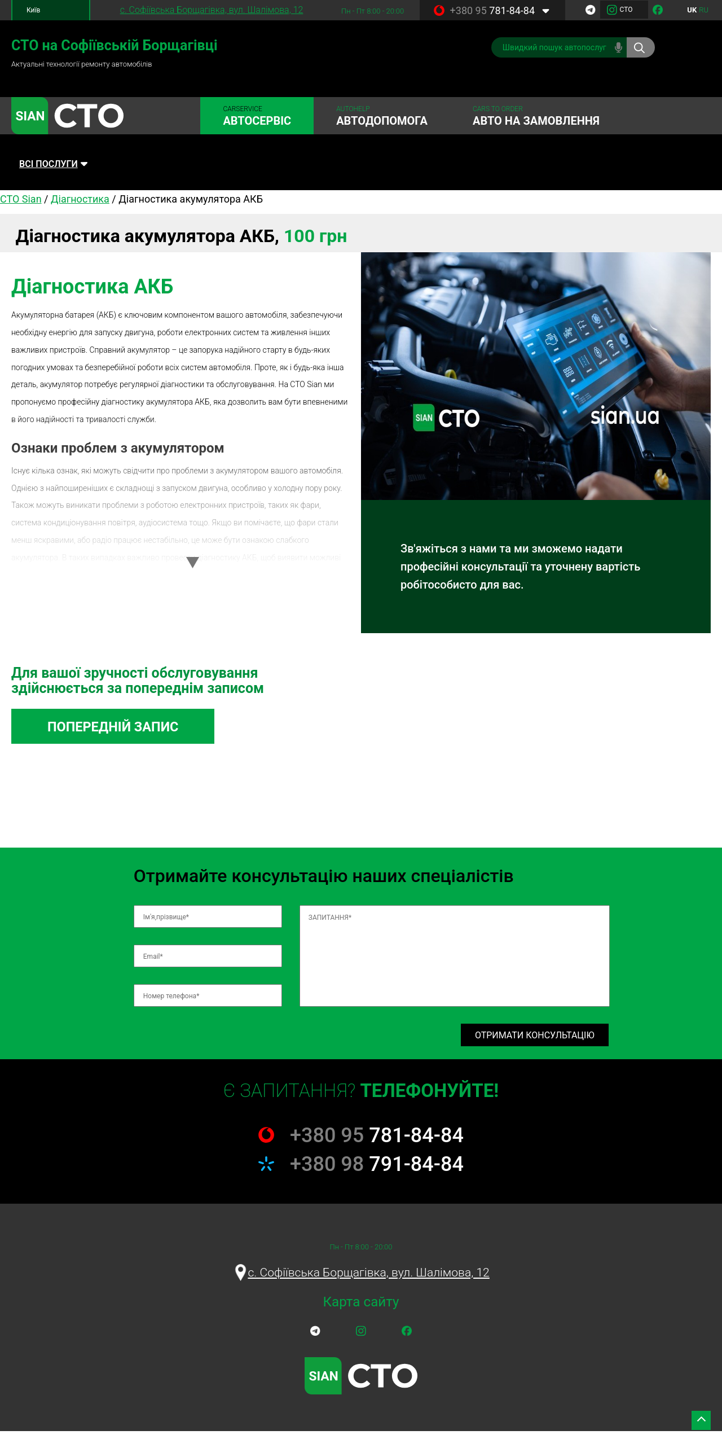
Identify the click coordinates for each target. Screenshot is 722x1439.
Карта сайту (361, 1309)
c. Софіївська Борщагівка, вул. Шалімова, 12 (211, 10)
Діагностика (80, 203)
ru (703, 10)
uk (692, 10)
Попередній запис (125, 732)
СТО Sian (21, 203)
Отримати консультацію (535, 1042)
